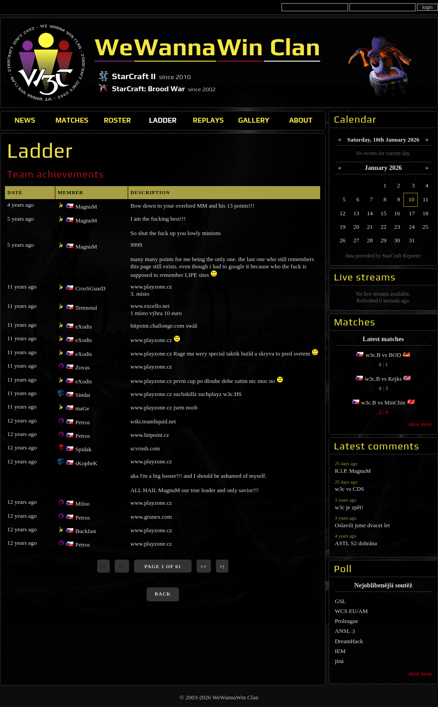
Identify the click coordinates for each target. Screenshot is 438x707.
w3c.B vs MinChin (383, 408)
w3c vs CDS (383, 486)
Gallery (253, 120)
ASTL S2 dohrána (383, 540)
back (163, 593)
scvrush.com (145, 448)
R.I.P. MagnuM (383, 467)
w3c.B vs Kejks (383, 384)
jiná (339, 661)
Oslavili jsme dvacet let (383, 522)
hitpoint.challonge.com (157, 325)
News (24, 120)
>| (222, 566)
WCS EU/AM (351, 611)
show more (420, 424)
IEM (340, 651)
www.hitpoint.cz (149, 434)
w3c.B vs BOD (383, 360)
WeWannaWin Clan (46, 62)
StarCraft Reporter (401, 256)
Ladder (163, 120)
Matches (71, 120)
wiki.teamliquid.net (153, 421)
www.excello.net (150, 305)
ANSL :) (345, 630)
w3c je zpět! (383, 504)
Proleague (346, 621)
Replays (208, 120)
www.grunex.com (151, 516)
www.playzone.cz (151, 286)
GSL (340, 601)
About (301, 120)
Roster (117, 120)
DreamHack (349, 641)
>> (204, 566)
